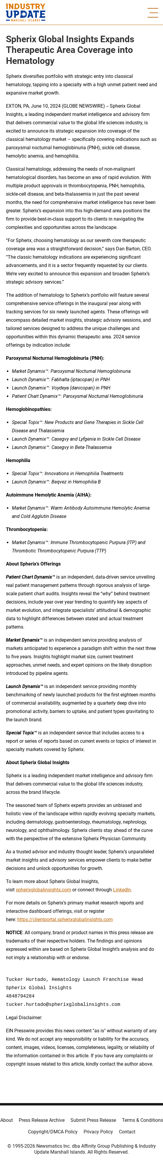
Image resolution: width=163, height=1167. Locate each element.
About (6, 1120)
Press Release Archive (42, 1120)
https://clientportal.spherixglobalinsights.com (65, 919)
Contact (127, 1132)
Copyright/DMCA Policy (53, 1132)
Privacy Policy (98, 1132)
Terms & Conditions (142, 1120)
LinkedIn (122, 890)
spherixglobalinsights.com (43, 890)
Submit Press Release (93, 1120)
